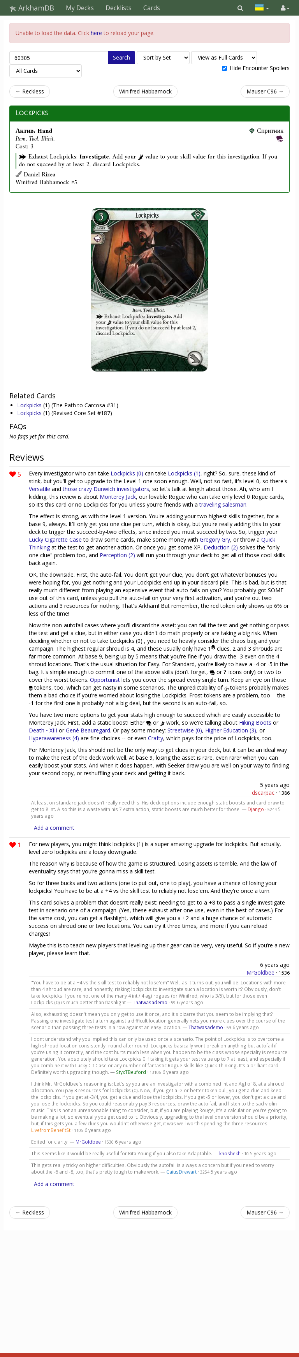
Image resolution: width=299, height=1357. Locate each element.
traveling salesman (222, 504)
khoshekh (230, 1153)
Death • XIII (43, 730)
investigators (133, 489)
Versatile (39, 489)
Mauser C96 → (265, 91)
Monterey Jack (118, 496)
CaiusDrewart (181, 1172)
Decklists (119, 8)
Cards (151, 8)
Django (256, 809)
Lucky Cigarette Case (55, 539)
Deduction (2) (221, 547)
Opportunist (105, 679)
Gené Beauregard (88, 730)
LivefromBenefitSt (50, 1130)
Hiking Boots (255, 722)
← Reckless (29, 91)
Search (121, 57)
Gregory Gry (215, 539)
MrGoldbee (260, 972)
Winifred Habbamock (145, 91)
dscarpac (263, 792)
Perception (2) (117, 555)
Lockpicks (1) (184, 473)
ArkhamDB (31, 7)
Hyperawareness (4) (54, 738)
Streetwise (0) (184, 730)
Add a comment (54, 827)
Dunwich (104, 489)
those (70, 489)
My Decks (80, 8)
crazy (85, 489)
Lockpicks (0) (127, 473)
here (96, 33)
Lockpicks (32, 113)
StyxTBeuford (131, 1072)
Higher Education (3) (230, 730)
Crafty (155, 738)
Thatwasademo (150, 1002)
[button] (240, 8)
